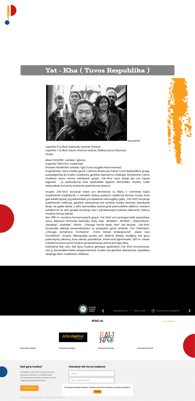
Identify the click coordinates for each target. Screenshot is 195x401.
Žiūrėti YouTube (140, 311)
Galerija (108, 6)
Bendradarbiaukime (170, 6)
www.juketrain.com (120, 311)
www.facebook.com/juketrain (167, 311)
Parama (136, 6)
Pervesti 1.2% (29, 388)
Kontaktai (122, 6)
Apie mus (73, 6)
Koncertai (58, 6)
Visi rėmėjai (169, 321)
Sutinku (97, 391)
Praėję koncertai (90, 6)
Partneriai (150, 6)
